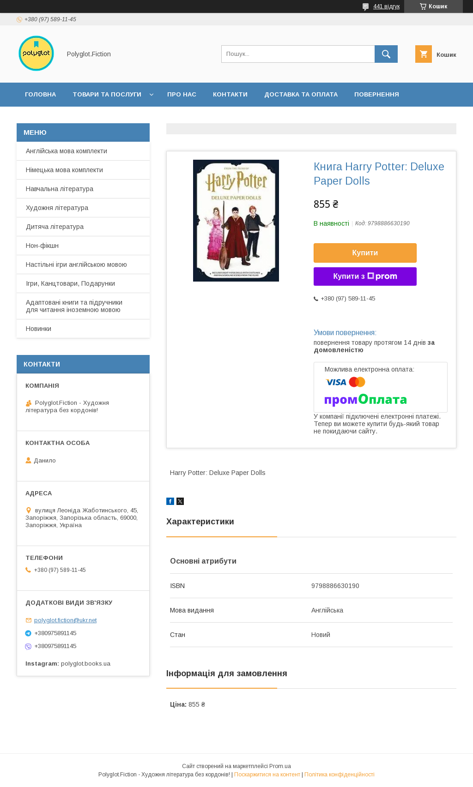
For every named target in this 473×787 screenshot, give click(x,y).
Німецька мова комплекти (64, 170)
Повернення (376, 94)
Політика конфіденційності (339, 774)
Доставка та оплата (301, 94)
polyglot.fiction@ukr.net (65, 620)
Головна (40, 94)
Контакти (230, 94)
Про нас (181, 94)
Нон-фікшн (42, 245)
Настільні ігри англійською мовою (76, 264)
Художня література (57, 207)
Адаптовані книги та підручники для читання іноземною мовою (74, 306)
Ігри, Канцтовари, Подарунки (70, 283)
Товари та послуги (107, 94)
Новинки (38, 328)
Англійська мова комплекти (66, 151)
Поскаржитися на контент (267, 774)
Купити (365, 253)
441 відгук (386, 6)
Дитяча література (55, 226)
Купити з (365, 276)
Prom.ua (280, 766)
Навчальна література (59, 188)
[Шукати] (386, 54)
